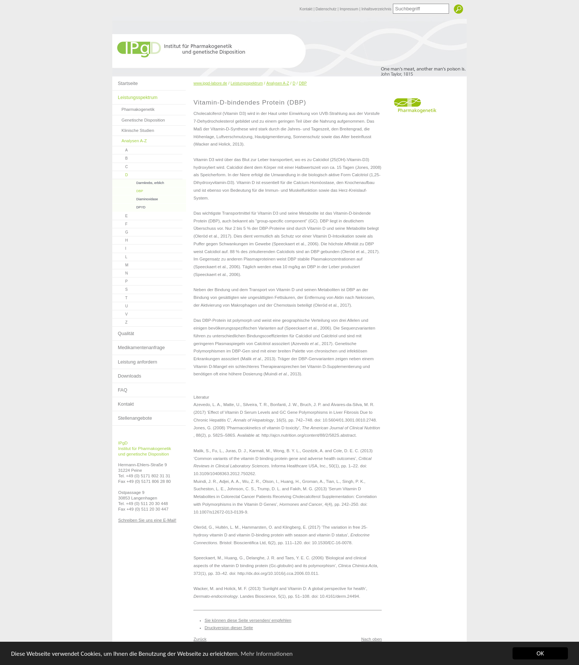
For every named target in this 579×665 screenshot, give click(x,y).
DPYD (128, 206)
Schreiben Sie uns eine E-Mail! (147, 520)
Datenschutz (326, 9)
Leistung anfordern (134, 360)
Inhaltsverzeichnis (376, 9)
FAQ (119, 388)
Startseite (125, 81)
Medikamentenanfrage (138, 345)
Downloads (126, 374)
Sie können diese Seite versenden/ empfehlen (248, 620)
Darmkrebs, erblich (138, 182)
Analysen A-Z (129, 139)
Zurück (199, 639)
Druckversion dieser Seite (229, 627)
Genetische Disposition (138, 118)
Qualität (123, 331)
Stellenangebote (132, 416)
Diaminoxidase (135, 198)
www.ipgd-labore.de (210, 83)
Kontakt (306, 9)
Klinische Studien (133, 129)
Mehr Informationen (267, 654)
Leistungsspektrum (134, 95)
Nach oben (371, 639)
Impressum (349, 9)
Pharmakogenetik (133, 108)
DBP (127, 190)
